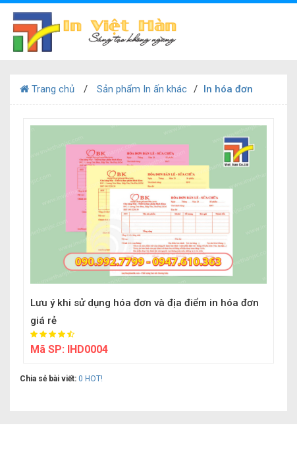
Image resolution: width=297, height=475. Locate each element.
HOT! (94, 378)
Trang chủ (47, 89)
